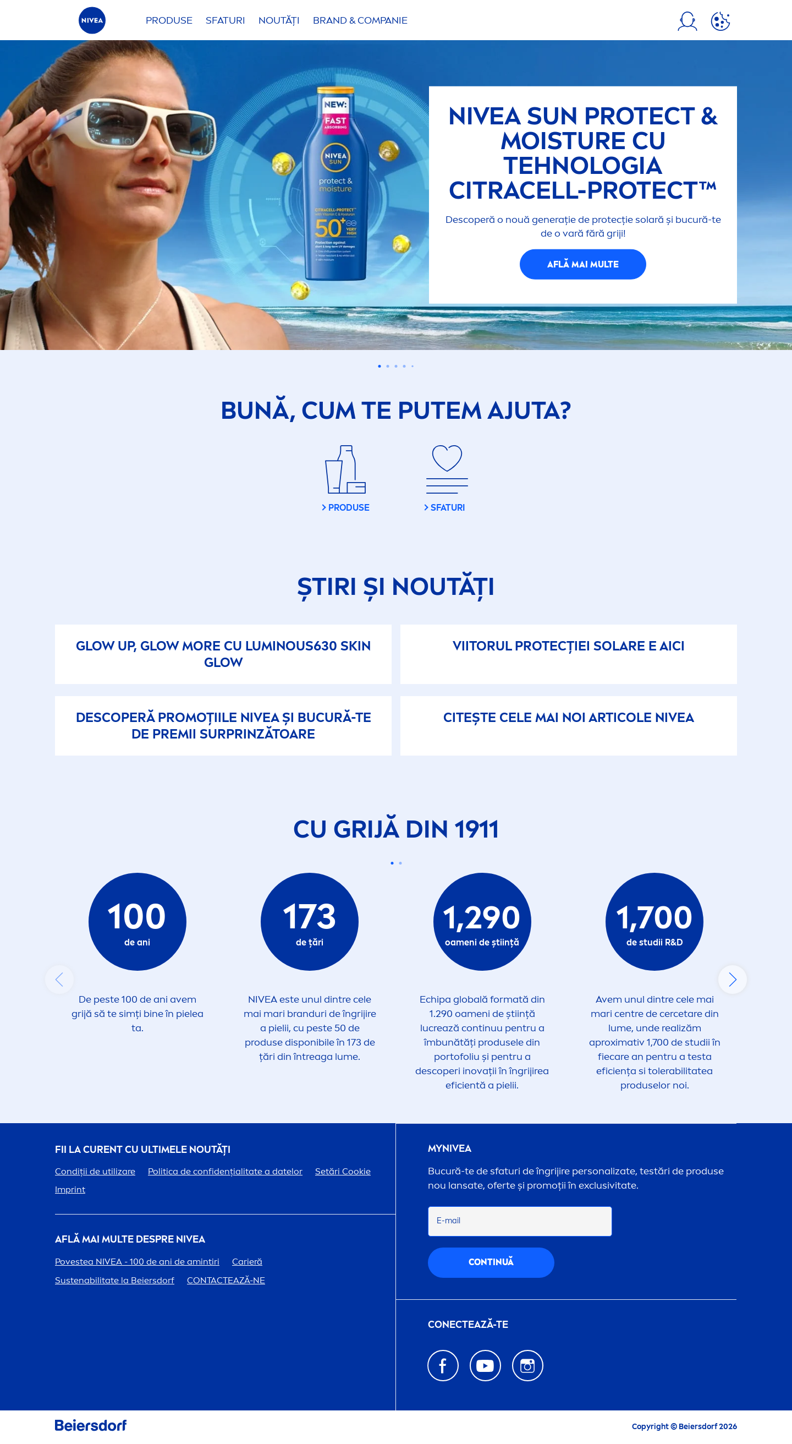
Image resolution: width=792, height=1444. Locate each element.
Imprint (70, 1189)
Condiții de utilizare (95, 1171)
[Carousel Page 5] (412, 366)
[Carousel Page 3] (396, 366)
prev (59, 979)
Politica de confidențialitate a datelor (225, 1171)
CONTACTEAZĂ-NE (226, 1280)
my (449, 1149)
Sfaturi (225, 20)
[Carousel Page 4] (404, 366)
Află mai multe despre (130, 1239)
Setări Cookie (343, 1171)
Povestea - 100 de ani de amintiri (137, 1261)
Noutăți (279, 20)
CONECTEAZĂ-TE (468, 1325)
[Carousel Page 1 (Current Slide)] (379, 366)
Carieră (247, 1261)
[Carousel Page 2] (388, 366)
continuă (491, 1262)
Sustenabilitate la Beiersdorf (114, 1280)
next (732, 979)
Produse (169, 20)
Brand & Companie (360, 20)
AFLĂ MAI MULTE (583, 264)
